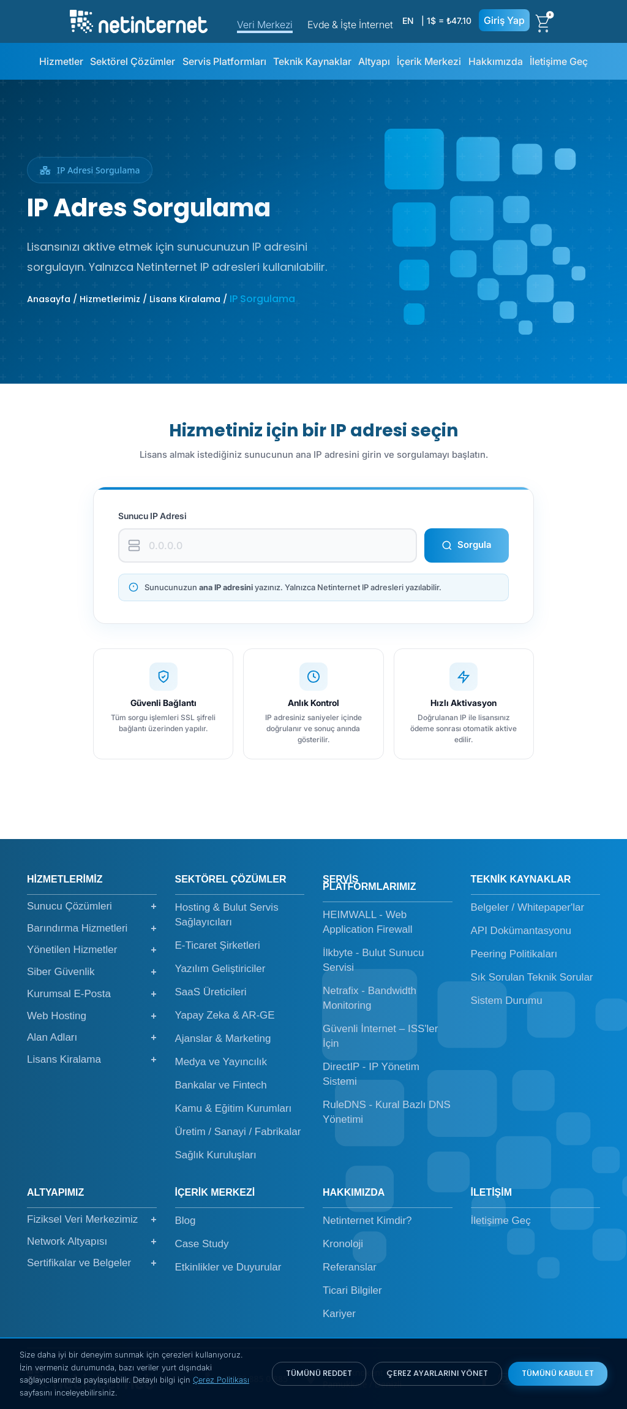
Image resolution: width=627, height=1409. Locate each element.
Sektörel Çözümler (132, 61)
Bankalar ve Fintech (221, 1085)
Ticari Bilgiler (352, 1290)
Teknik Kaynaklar (312, 61)
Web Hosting (92, 1016)
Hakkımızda (495, 61)
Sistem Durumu (507, 1000)
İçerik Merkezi (429, 61)
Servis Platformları (224, 61)
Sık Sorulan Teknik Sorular (532, 977)
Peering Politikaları (514, 954)
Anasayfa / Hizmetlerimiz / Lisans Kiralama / (128, 299)
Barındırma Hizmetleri (92, 928)
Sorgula (466, 544)
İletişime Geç (559, 61)
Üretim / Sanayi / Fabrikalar (238, 1131)
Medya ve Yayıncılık (221, 1062)
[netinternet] (139, 20)
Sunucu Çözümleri (92, 906)
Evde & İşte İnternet (350, 24)
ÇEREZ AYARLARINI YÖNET (437, 1373)
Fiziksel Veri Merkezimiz (92, 1219)
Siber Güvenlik (92, 972)
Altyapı (374, 61)
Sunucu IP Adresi (152, 516)
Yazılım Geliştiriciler (220, 968)
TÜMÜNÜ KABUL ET (558, 1373)
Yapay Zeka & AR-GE (225, 1015)
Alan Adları (92, 1037)
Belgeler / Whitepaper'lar (528, 907)
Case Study (202, 1244)
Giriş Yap (504, 20)
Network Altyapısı (92, 1241)
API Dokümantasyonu (521, 930)
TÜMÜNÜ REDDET (319, 1373)
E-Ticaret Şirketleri (217, 945)
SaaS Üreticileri (211, 992)
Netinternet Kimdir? (367, 1220)
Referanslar (350, 1267)
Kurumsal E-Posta (92, 994)
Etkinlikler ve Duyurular (228, 1267)
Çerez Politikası (221, 1379)
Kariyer (339, 1314)
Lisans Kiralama (92, 1059)
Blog (185, 1220)
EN (407, 20)
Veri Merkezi (265, 24)
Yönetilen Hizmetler (92, 950)
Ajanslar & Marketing (223, 1038)
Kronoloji (343, 1244)
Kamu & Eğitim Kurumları (233, 1108)
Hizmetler (61, 61)
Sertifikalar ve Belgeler (92, 1263)
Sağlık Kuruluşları (216, 1155)
